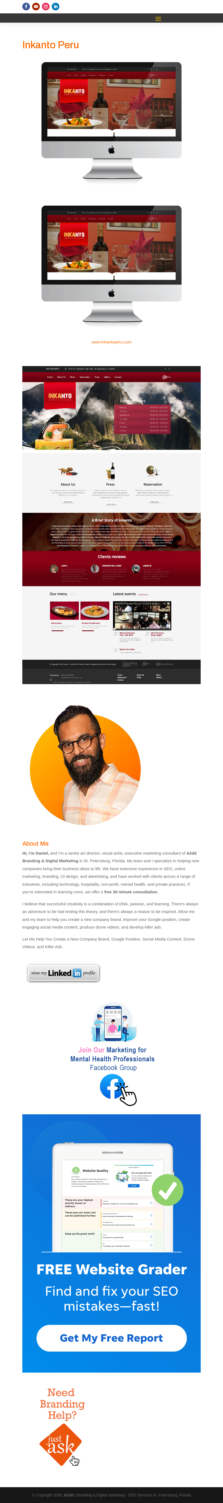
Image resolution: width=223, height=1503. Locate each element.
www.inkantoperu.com (111, 342)
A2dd (69, 1495)
